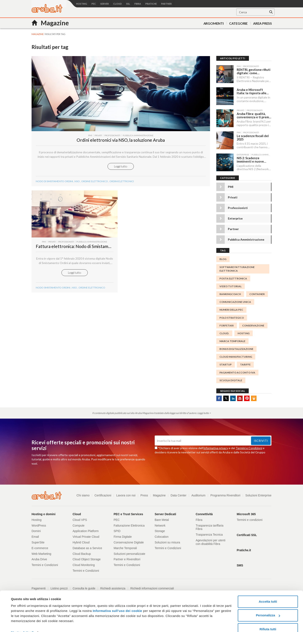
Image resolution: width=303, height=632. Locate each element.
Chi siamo (82, 494)
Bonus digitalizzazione (236, 347)
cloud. (224, 331)
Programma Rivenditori (225, 494)
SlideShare (253, 397)
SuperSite (38, 541)
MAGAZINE (38, 34)
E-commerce (40, 546)
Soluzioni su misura (167, 541)
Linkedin (233, 397)
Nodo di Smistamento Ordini (54, 186)
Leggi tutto (120, 171)
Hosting (244, 331)
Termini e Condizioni (249, 447)
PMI (230, 185)
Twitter (226, 397)
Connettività (204, 512)
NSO (77, 186)
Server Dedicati (165, 512)
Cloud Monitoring (84, 563)
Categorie (238, 23)
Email (35, 535)
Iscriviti (261, 439)
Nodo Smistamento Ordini (53, 294)
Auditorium (198, 494)
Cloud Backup (82, 552)
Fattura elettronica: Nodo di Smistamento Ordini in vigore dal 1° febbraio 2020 (113, 252)
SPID (117, 529)
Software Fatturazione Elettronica (237, 267)
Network (160, 524)
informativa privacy (215, 447)
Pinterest (247, 397)
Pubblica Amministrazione (246, 238)
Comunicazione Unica (235, 300)
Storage (160, 529)
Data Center (178, 494)
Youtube (240, 397)
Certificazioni (102, 494)
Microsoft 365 (246, 512)
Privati (232, 196)
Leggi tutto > (204, 411)
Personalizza (268, 606)
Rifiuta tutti (267, 620)
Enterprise (235, 217)
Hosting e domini (44, 512)
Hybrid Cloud (81, 541)
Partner (233, 227)
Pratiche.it (244, 548)
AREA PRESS (262, 23)
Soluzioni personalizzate (129, 552)
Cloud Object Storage (87, 558)
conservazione (253, 324)
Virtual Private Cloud (86, 535)
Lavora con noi (125, 494)
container (257, 292)
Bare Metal (162, 518)
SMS (240, 564)
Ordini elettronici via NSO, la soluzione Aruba (121, 145)
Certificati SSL (247, 533)
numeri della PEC (231, 308)
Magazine (159, 494)
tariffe (245, 363)
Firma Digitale (123, 535)
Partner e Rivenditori (127, 558)
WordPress (39, 524)
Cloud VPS (80, 518)
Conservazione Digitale (129, 541)
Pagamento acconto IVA (237, 371)
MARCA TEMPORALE (232, 339)
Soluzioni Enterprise (258, 494)
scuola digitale (230, 378)
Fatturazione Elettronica (129, 524)
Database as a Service (87, 546)
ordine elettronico (94, 186)
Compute (79, 524)
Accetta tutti (268, 592)
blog (222, 257)
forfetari (226, 324)
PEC (117, 518)
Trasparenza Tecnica (209, 533)
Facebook (219, 397)
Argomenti (213, 23)
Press (144, 494)
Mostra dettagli (22, 623)
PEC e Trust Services (128, 512)
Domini (36, 529)
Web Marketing (41, 552)
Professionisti (238, 206)
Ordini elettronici (121, 186)
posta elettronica (233, 277)
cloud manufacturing (235, 355)
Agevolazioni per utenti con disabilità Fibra (211, 540)
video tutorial (230, 285)
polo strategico (231, 316)
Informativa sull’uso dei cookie (117, 602)
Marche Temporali (125, 546)
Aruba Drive (39, 558)
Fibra (199, 518)
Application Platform (86, 529)
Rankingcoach (230, 292)
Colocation (162, 535)
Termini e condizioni (250, 518)
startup (225, 363)
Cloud (77, 512)
